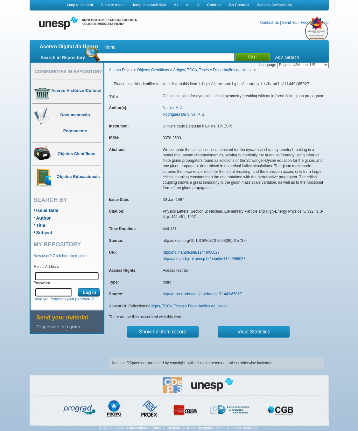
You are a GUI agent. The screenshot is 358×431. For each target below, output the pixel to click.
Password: (42, 283)
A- (188, 5)
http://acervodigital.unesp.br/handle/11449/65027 (204, 259)
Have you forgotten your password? (63, 299)
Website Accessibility (274, 5)
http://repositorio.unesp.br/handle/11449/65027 (202, 294)
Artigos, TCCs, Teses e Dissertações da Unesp (213, 70)
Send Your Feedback (300, 22)
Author (43, 218)
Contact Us (269, 22)
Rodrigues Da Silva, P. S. (184, 114)
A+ (176, 5)
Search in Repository (63, 57)
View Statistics (253, 331)
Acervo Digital (121, 70)
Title (41, 225)
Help (325, 22)
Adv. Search (287, 57)
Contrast (214, 5)
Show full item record (162, 331)
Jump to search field (149, 5)
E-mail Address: (46, 266)
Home (110, 47)
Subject (44, 232)
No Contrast (239, 5)
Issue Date (47, 210)
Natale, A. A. (173, 108)
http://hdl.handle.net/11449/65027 (191, 252)
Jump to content (79, 5)
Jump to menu (113, 5)
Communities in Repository (68, 71)
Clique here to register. (59, 326)
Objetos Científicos (153, 70)
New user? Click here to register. (60, 256)
